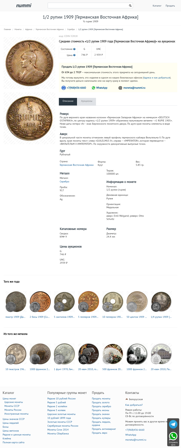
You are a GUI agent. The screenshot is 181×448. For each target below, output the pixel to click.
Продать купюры (101, 418)
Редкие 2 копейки (57, 406)
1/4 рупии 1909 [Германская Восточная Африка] (161, 316)
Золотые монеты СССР (59, 421)
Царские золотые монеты (61, 414)
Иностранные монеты (16, 413)
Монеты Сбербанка (58, 433)
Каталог (157, 5)
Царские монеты (13, 402)
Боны (5, 426)
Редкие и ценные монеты (17, 434)
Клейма (7, 438)
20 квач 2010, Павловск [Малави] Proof (161, 369)
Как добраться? (134, 404)
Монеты (18, 29)
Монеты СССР (11, 406)
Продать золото (101, 402)
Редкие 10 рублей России (61, 398)
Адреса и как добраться (156, 77)
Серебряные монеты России (62, 425)
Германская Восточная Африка (50, 29)
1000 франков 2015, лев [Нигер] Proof (137, 369)
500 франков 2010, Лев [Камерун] (112, 369)
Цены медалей (11, 422)
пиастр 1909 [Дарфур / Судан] (16, 316)
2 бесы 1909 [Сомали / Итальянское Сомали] (40, 316)
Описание (68, 101)
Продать (170, 5)
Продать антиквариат (104, 429)
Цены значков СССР (14, 419)
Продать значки (101, 414)
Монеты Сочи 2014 (58, 429)
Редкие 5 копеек (56, 410)
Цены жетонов (11, 430)
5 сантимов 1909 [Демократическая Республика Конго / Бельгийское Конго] (64, 316)
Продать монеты (101, 398)
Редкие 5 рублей (56, 402)
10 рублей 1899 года (59, 418)
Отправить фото (173, 443)
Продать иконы (100, 410)
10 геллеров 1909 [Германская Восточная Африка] (112, 316)
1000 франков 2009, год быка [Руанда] (40, 369)
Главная (7, 29)
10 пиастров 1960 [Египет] (16, 369)
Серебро (71, 29)
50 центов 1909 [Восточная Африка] (137, 316)
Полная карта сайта (13, 442)
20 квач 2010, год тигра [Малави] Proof (88, 369)
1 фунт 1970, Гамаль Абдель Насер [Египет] (64, 369)
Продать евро (99, 432)
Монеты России (12, 409)
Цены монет (9, 398)
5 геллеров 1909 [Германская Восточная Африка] (88, 316)
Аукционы (86, 101)
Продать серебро (101, 406)
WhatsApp (101, 87)
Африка (28, 29)
